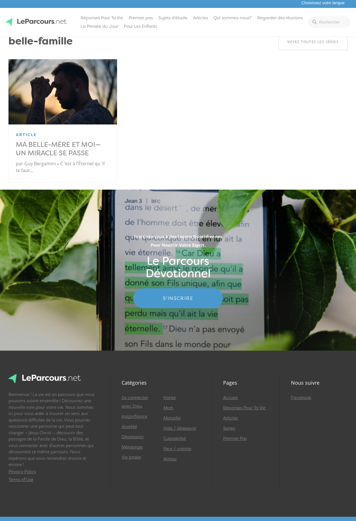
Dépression (133, 437)
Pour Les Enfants (140, 26)
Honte (169, 398)
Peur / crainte (177, 449)
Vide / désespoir (179, 428)
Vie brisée (131, 457)
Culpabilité (174, 438)
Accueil (230, 398)
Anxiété (129, 426)
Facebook (301, 398)
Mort (168, 408)
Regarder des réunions (280, 18)
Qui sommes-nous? (232, 18)
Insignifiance (134, 416)
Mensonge (132, 447)
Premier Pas (235, 438)
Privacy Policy (22, 472)
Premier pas (141, 18)
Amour (170, 459)
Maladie (172, 418)
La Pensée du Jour (99, 26)
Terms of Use (20, 479)
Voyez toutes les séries (313, 41)
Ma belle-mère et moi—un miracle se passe (58, 149)
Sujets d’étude (172, 18)
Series (229, 428)
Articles (200, 18)
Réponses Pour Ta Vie (102, 18)
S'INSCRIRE (178, 298)
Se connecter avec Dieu (135, 402)
